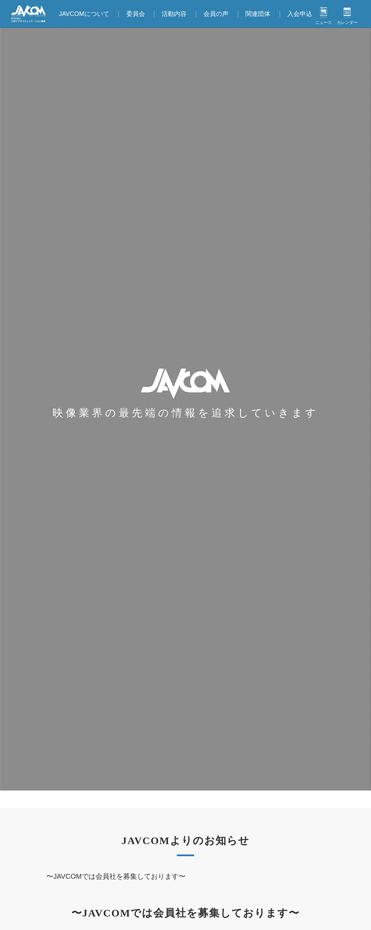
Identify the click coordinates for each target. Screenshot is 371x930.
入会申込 (299, 13)
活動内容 (174, 13)
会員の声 (215, 13)
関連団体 (257, 13)
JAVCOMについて (84, 13)
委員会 (135, 13)
